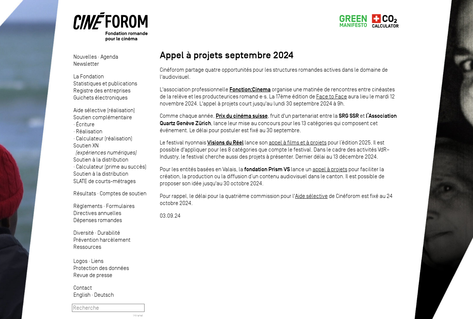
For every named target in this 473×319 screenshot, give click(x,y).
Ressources (87, 247)
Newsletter (86, 64)
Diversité (83, 233)
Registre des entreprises (101, 90)
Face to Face (331, 96)
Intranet (138, 315)
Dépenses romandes (97, 220)
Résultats (84, 193)
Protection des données (101, 268)
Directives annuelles (97, 213)
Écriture (85, 124)
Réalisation (89, 131)
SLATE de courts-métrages (104, 181)
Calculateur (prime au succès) (111, 166)
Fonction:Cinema (250, 89)
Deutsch (104, 295)
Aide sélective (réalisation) (104, 110)
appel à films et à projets (298, 142)
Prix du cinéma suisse (242, 115)
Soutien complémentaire (102, 117)
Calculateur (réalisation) (104, 138)
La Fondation (88, 76)
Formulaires (120, 206)
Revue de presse (92, 275)
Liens (97, 261)
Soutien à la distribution (100, 159)
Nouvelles (85, 56)
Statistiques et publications (105, 83)
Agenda (109, 56)
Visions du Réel (225, 142)
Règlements (87, 206)
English (81, 295)
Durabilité (108, 233)
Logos (80, 261)
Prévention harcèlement (101, 240)
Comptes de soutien (123, 193)
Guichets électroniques (100, 97)
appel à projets (329, 169)
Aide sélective (311, 196)
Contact (82, 287)
